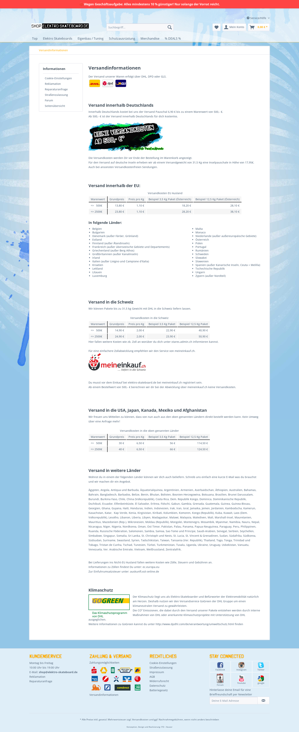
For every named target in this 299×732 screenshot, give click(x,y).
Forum (49, 100)
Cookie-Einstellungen (58, 78)
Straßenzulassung (56, 95)
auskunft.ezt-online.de (144, 571)
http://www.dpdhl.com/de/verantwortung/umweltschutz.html (195, 624)
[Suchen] (170, 27)
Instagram (241, 666)
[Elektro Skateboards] (57, 38)
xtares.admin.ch (181, 342)
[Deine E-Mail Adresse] (234, 700)
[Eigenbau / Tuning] (90, 38)
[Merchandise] (150, 38)
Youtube (241, 679)
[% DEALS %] (173, 38)
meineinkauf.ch (185, 351)
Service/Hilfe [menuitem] (257, 18)
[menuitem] (140, 27)
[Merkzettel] (216, 27)
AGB (152, 676)
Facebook (220, 666)
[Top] (34, 38)
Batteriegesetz (159, 690)
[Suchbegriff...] (140, 27)
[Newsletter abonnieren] (263, 700)
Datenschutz (158, 685)
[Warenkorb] (259, 27)
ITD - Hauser (166, 727)
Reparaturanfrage (56, 89)
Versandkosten (140, 719)
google (261, 679)
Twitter (260, 666)
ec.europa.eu (151, 567)
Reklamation (53, 84)
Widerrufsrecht (159, 681)
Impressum (157, 672)
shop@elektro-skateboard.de (58, 672)
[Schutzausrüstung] (122, 38)
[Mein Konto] (234, 27)
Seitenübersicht (55, 106)
